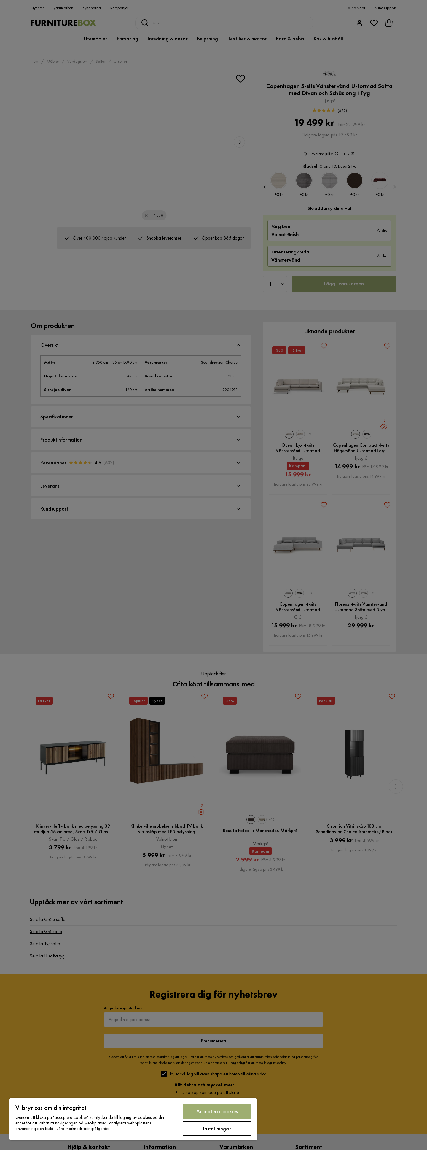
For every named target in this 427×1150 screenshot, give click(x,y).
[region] (133, 1119)
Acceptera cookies (217, 1111)
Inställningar (217, 1128)
